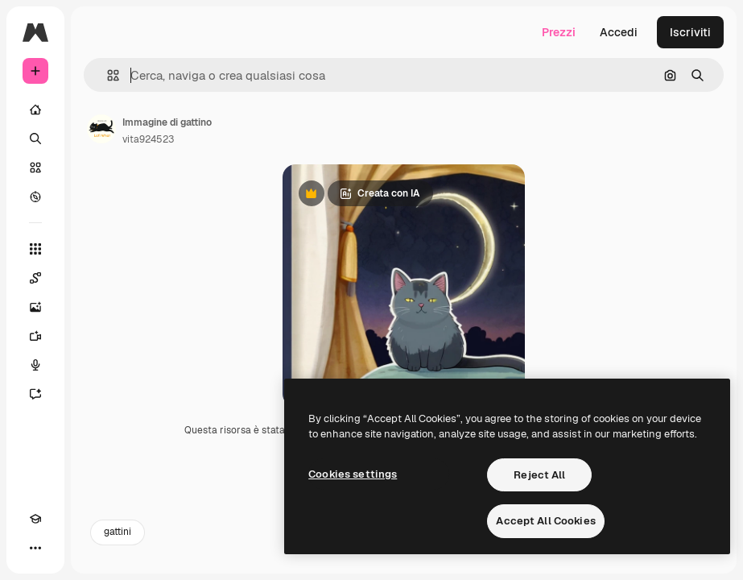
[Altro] (35, 548)
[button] (107, 75)
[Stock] (35, 167)
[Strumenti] (35, 249)
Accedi (619, 32)
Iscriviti (690, 32)
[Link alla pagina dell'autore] (101, 128)
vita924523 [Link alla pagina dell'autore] (148, 139)
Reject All (539, 475)
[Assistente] (35, 394)
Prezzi (559, 32)
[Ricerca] (35, 138)
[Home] (35, 109)
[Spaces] (35, 278)
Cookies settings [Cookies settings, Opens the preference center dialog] (352, 474)
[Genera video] (35, 336)
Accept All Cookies (545, 521)
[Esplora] (35, 196)
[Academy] (35, 519)
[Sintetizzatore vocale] (35, 365)
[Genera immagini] (35, 307)
